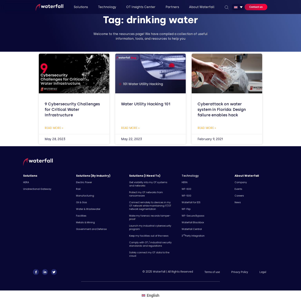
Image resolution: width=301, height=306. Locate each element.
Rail (78, 189)
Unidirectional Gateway (37, 189)
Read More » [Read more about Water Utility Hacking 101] (130, 128)
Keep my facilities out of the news (149, 235)
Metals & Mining (85, 222)
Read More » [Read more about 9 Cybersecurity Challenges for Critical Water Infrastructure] (54, 128)
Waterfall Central (192, 229)
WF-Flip (186, 209)
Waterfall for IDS (191, 202)
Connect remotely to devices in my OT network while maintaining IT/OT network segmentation (150, 206)
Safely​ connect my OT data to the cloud (149, 254)
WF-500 (186, 195)
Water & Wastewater (88, 209)
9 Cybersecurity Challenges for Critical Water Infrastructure (72, 109)
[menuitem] (238, 7)
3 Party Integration (193, 235)
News (238, 202)
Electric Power (84, 182)
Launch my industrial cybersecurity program (150, 227)
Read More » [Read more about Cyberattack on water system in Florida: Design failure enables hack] (207, 128)
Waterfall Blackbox (193, 222)
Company (241, 182)
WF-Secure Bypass (193, 215)
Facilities (81, 215)
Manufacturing (85, 195)
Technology (190, 176)
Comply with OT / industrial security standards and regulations (150, 244)
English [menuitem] (153, 295)
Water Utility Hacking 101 (145, 104)
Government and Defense (91, 229)
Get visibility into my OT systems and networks (148, 184)
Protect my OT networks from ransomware (146, 194)
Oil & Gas (81, 202)
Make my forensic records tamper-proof (150, 217)
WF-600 (186, 189)
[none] (238, 7)
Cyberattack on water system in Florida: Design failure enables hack (222, 109)
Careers (239, 195)
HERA (26, 182)
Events (238, 189)
